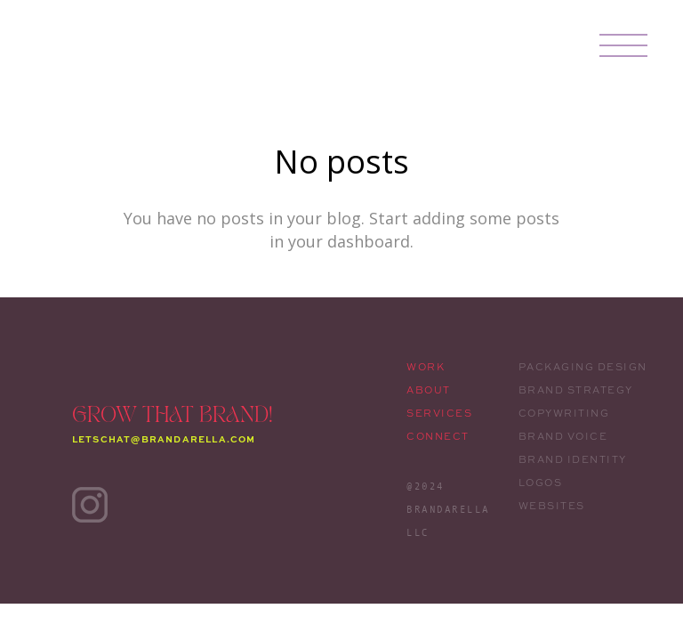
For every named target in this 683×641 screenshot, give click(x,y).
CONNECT (437, 436)
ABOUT (428, 390)
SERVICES (439, 413)
